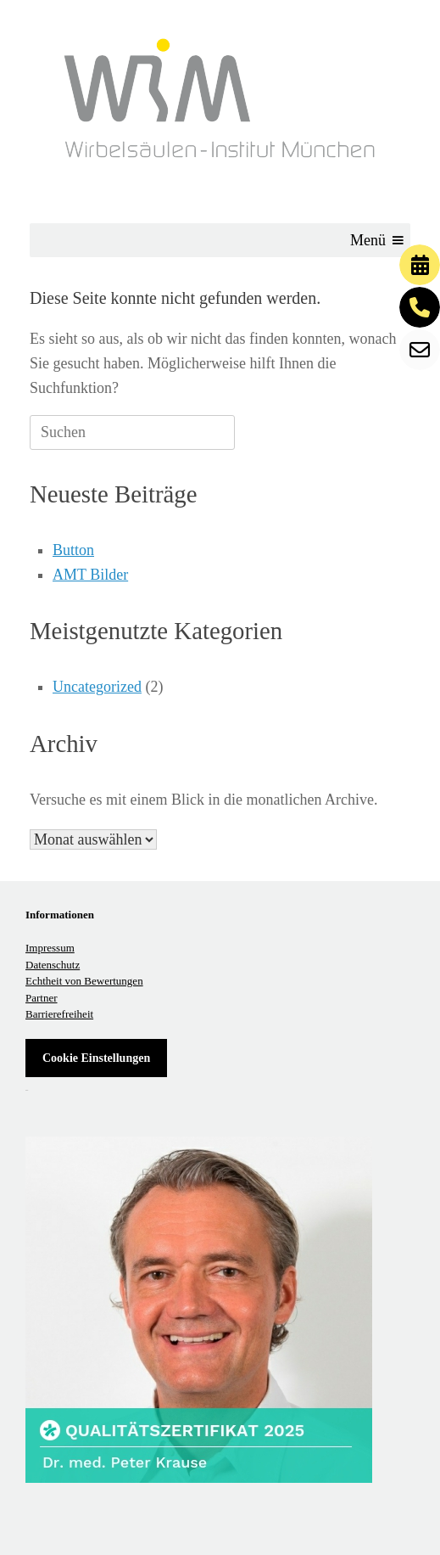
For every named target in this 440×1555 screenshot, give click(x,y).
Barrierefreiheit (59, 1014)
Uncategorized (97, 686)
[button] (368, 240)
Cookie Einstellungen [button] (96, 1058)
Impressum (50, 947)
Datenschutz (52, 964)
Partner (41, 997)
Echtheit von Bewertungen (84, 980)
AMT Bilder (90, 574)
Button (73, 550)
